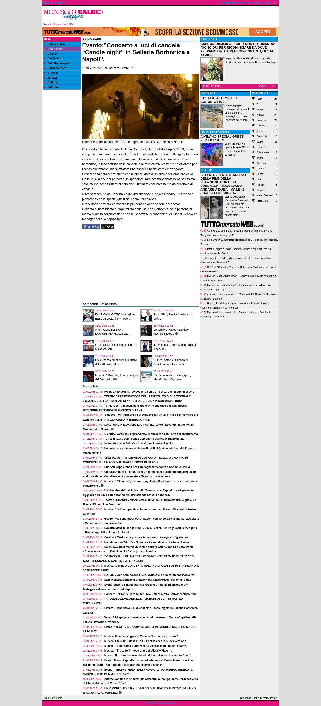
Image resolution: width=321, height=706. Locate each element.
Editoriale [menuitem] (52, 87)
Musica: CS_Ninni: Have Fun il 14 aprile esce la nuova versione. (145, 641)
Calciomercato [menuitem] (55, 68)
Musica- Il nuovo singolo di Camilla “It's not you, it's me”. (141, 636)
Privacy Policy (269, 697)
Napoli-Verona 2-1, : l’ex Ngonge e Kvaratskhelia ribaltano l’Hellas (146, 542)
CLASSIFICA (260, 93)
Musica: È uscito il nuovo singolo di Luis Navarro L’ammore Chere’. (148, 655)
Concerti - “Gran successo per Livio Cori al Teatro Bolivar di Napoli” (148, 594)
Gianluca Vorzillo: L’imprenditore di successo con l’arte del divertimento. (151, 434)
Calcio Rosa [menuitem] (53, 58)
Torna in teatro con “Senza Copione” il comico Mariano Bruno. (144, 438)
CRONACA (208, 93)
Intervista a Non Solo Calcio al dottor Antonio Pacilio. (138, 443)
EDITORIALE (209, 39)
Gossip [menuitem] (50, 53)
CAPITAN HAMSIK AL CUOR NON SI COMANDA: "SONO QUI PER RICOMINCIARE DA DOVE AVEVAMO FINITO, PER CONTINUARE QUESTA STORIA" (237, 49)
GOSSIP (206, 170)
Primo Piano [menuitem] (53, 49)
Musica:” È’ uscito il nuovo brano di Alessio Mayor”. (138, 650)
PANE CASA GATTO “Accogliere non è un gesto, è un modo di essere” (150, 391)
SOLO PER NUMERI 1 (215, 131)
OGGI (262, 86)
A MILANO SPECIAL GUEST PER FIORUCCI (221, 138)
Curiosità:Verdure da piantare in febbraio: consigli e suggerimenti (146, 537)
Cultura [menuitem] (50, 82)
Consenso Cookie (249, 697)
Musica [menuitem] (50, 77)
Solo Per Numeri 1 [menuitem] (57, 63)
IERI (273, 86)
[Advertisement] (192, 16)
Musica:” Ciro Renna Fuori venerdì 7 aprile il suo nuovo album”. (145, 645)
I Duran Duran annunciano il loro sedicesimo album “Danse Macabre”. (149, 575)
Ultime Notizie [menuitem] (54, 44)
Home (48, 39)
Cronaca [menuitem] (51, 72)
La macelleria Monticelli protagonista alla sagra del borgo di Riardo (147, 579)
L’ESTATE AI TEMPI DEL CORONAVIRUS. (219, 100)
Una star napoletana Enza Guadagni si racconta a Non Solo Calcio (147, 467)
